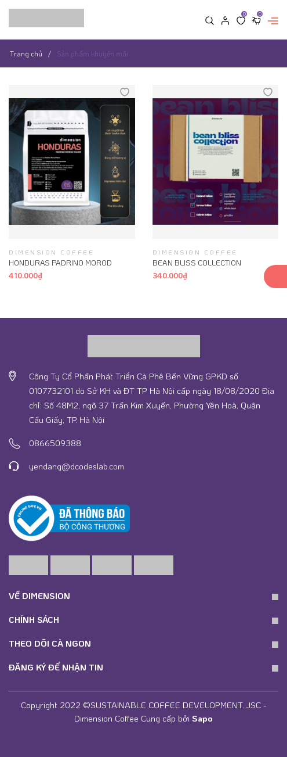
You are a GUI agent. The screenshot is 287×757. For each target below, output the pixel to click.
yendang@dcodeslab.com (76, 466)
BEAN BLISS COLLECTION (196, 262)
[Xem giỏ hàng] (256, 20)
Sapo (202, 718)
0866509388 (55, 443)
